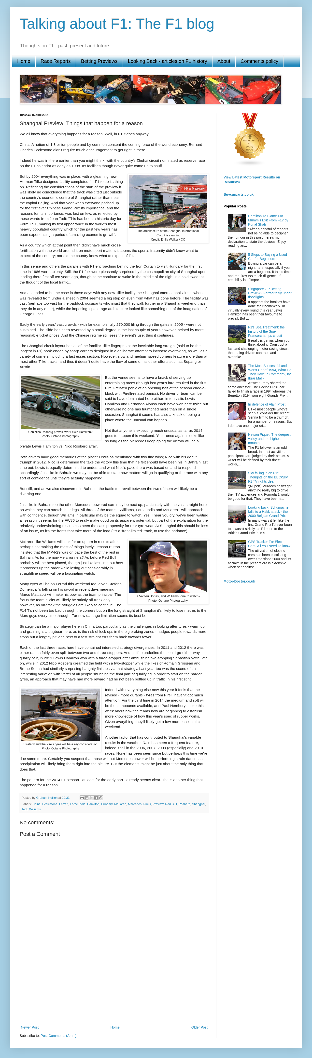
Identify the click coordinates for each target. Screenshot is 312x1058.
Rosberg (184, 804)
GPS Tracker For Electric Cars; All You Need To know (269, 544)
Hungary (107, 804)
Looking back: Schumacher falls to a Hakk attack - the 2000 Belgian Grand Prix (269, 511)
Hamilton (93, 804)
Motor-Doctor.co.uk (239, 581)
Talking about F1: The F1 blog (117, 23)
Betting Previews (99, 61)
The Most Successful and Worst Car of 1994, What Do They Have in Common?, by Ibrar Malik (269, 372)
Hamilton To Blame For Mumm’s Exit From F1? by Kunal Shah (268, 220)
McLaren (120, 804)
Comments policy (259, 61)
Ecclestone (49, 804)
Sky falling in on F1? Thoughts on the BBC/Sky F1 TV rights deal (268, 477)
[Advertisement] (114, 983)
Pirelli (147, 804)
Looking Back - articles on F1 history (167, 61)
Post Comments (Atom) (58, 1036)
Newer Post (30, 1027)
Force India (77, 804)
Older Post (199, 1027)
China (36, 804)
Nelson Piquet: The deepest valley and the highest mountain (269, 439)
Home (23, 61)
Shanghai (198, 804)
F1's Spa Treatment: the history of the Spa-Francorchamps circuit (266, 331)
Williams (35, 809)
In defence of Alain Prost (266, 404)
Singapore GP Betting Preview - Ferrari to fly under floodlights (270, 293)
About (223, 61)
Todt (25, 809)
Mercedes (135, 804)
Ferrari (63, 804)
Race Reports (56, 61)
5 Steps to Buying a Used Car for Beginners (267, 257)
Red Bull (171, 804)
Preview (158, 804)
